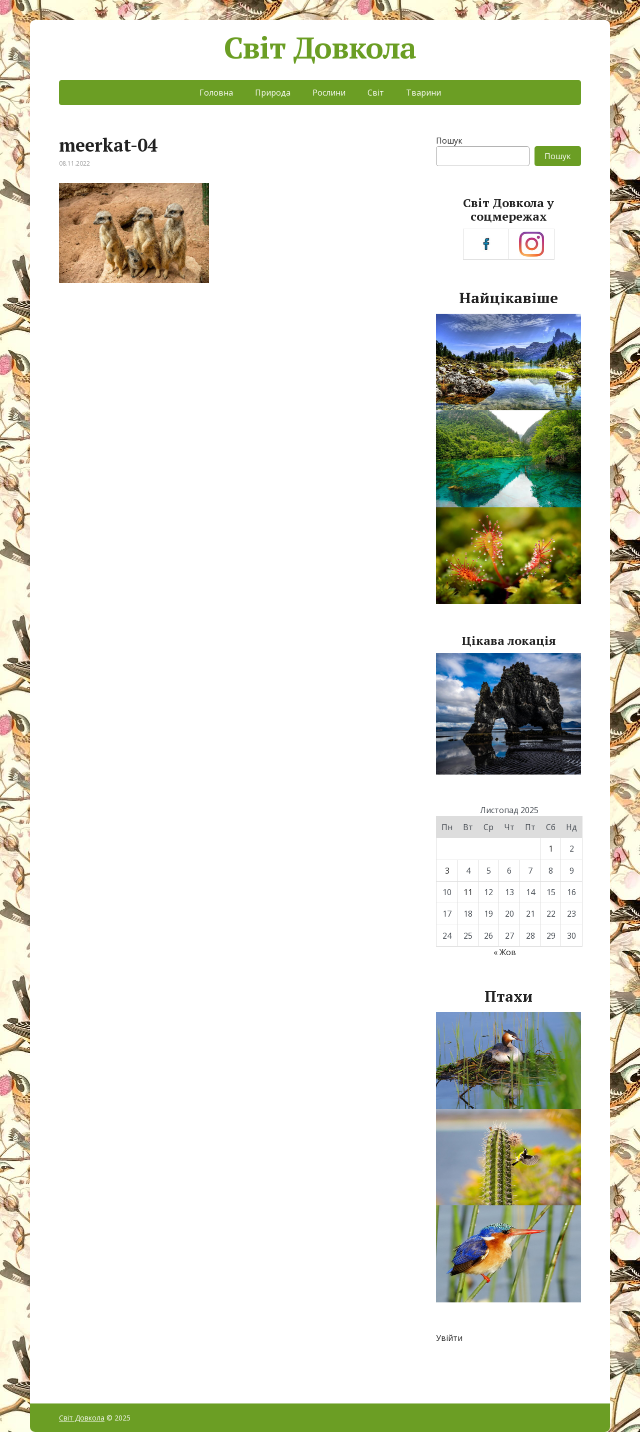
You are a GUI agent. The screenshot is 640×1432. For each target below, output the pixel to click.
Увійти (449, 1337)
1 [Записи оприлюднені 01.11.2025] (550, 848)
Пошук (449, 140)
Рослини (329, 92)
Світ (376, 92)
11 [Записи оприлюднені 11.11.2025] (468, 892)
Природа (272, 92)
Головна (216, 92)
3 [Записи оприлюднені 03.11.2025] (447, 870)
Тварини (423, 92)
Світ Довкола (320, 47)
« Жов (505, 952)
